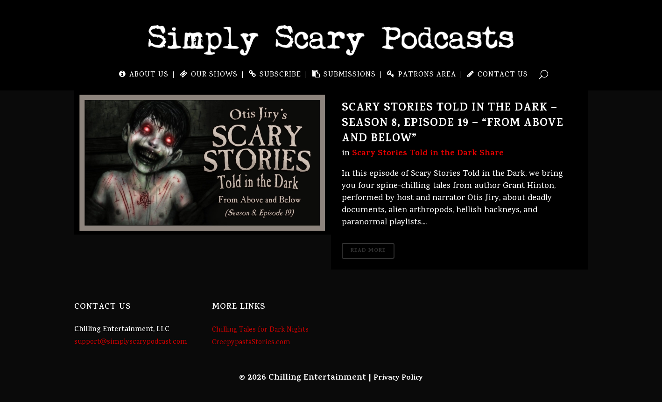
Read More (368, 251)
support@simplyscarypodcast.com (130, 342)
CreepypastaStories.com (251, 343)
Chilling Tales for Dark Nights (260, 330)
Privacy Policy (398, 378)
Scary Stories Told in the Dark (414, 154)
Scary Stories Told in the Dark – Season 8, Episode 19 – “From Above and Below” (452, 124)
